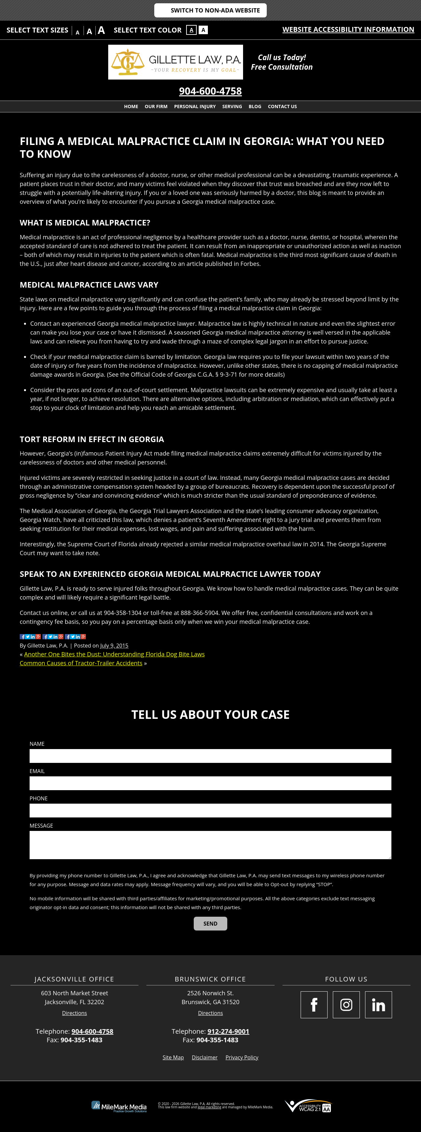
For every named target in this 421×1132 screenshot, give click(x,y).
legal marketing (209, 1107)
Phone (39, 798)
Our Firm (156, 106)
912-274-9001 (228, 1031)
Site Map (173, 1057)
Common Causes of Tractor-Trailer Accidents (81, 663)
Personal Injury (195, 106)
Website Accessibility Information (348, 29)
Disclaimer (204, 1057)
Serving (232, 106)
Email (37, 771)
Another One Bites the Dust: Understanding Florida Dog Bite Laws (114, 654)
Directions (74, 1013)
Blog (255, 106)
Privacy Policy (242, 1057)
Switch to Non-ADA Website (215, 10)
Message (41, 825)
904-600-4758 (210, 91)
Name (37, 744)
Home (131, 106)
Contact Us (282, 106)
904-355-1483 (81, 1039)
